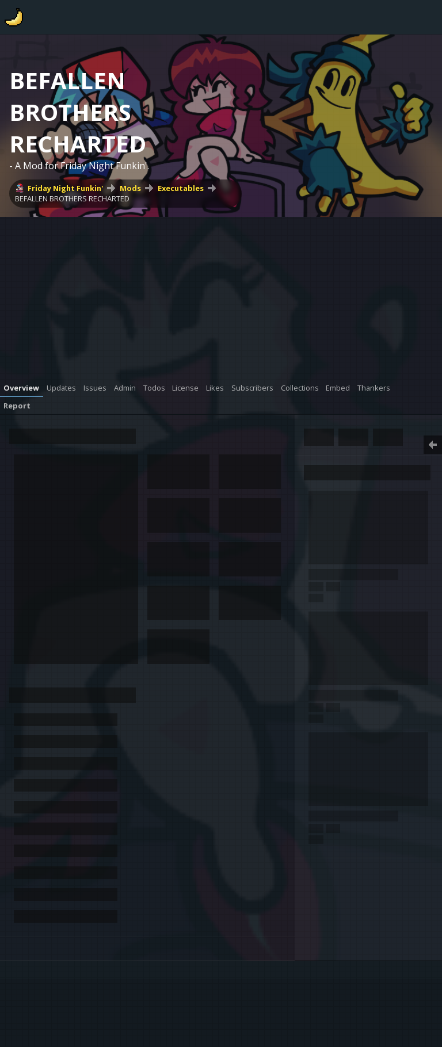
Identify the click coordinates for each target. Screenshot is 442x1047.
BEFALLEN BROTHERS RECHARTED (72, 198)
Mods (130, 188)
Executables (181, 188)
